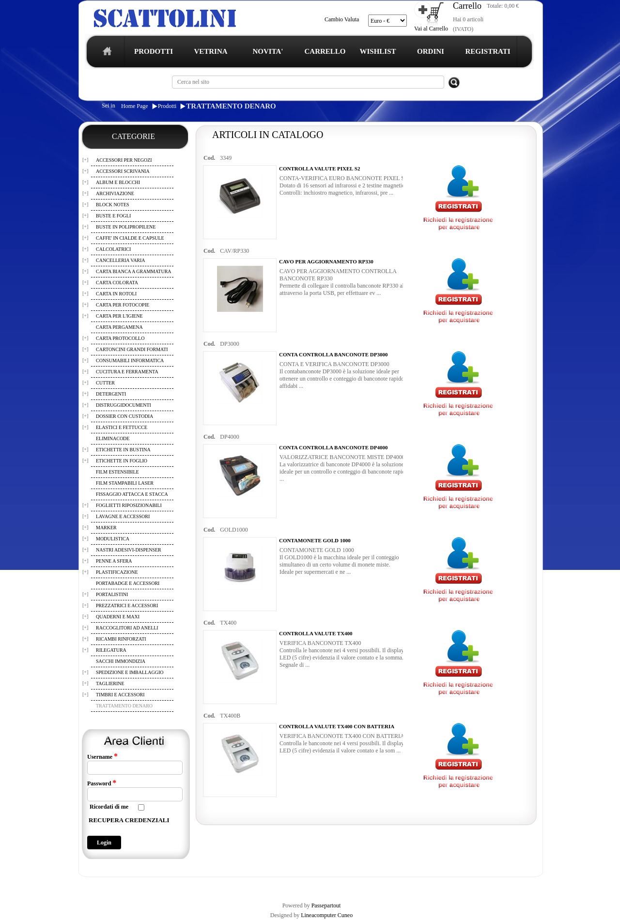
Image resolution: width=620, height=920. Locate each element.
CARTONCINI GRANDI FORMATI (132, 349)
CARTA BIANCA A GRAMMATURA (133, 271)
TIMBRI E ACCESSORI (120, 694)
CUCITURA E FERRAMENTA (127, 371)
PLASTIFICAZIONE (117, 572)
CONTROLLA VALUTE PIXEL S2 (319, 168)
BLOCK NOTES (112, 204)
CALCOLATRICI (113, 249)
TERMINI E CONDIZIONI (162, 885)
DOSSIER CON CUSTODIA (124, 416)
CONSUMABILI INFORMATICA (130, 360)
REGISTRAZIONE (103, 885)
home (105, 54)
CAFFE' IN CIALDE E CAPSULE (130, 238)
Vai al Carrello (431, 28)
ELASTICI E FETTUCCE (121, 427)
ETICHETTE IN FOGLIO (121, 460)
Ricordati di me (109, 806)
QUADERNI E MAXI (118, 616)
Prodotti (167, 106)
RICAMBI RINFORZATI (121, 639)
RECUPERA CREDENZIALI (129, 820)
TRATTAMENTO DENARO (231, 106)
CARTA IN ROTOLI (116, 293)
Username (102, 756)
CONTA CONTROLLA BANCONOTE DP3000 (333, 354)
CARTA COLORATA (117, 282)
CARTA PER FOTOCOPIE (122, 304)
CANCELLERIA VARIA (120, 260)
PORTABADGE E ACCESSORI (127, 583)
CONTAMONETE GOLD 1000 (315, 540)
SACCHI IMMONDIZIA (120, 661)
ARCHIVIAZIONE (115, 193)
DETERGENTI (111, 394)
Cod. (209, 157)
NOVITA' (267, 51)
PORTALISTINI (112, 594)
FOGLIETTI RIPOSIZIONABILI (129, 505)
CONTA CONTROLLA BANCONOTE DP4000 (333, 447)
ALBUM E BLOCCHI (118, 182)
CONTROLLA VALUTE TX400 (316, 633)
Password (101, 783)
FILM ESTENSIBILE (117, 472)
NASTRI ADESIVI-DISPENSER (128, 549)
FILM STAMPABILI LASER (125, 483)
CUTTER (105, 382)
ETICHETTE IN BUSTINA (123, 449)
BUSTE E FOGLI (113, 215)
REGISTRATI (487, 51)
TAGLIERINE (110, 683)
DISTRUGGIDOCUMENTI (123, 405)
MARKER (106, 527)
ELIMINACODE (112, 438)
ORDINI (430, 51)
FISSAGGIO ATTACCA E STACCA (132, 494)
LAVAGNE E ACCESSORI (123, 516)
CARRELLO (324, 51)
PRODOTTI (153, 51)
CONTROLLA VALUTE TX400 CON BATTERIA (336, 726)
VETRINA (210, 51)
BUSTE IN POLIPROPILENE (125, 227)
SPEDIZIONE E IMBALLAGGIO (129, 672)
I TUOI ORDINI (292, 885)
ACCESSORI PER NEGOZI (124, 160)
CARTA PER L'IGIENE (119, 316)
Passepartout (326, 905)
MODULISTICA (112, 538)
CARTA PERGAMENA (119, 327)
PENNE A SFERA (114, 561)
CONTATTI (331, 885)
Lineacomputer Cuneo (327, 915)
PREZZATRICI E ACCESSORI (127, 605)
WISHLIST (377, 51)
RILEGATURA (111, 650)
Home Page (134, 106)
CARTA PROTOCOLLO (120, 338)
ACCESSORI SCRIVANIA (123, 171)
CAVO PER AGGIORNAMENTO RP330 (326, 261)
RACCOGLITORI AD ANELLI (127, 627)
